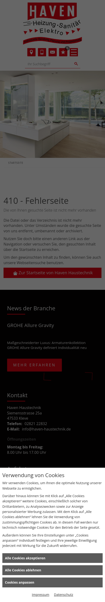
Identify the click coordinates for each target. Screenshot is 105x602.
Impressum (40, 594)
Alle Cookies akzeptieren (25, 558)
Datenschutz (63, 594)
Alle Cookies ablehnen (23, 570)
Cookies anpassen (19, 582)
